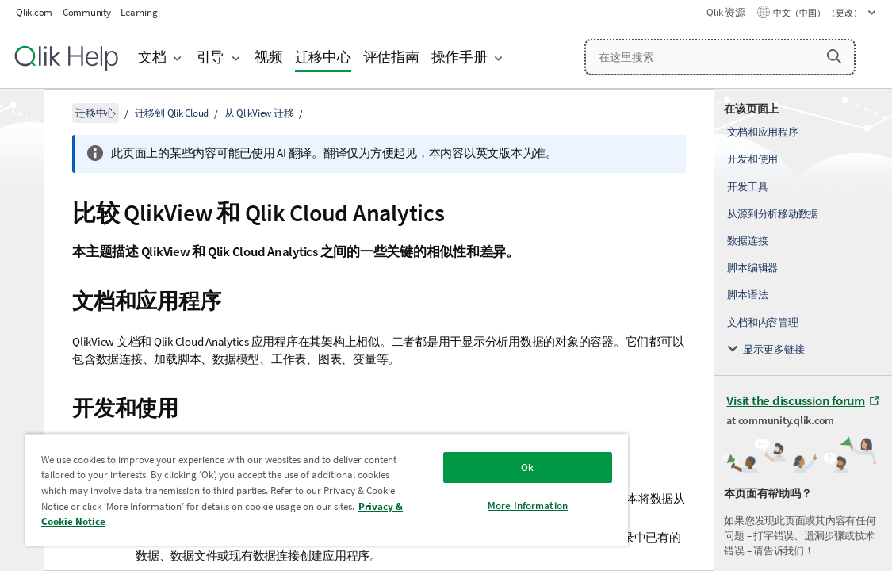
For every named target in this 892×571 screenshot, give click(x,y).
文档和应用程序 (762, 132)
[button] (834, 56)
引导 (211, 57)
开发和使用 (752, 159)
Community (87, 12)
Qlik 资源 (725, 12)
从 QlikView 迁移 (259, 113)
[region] (284, 490)
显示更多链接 (774, 349)
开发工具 (747, 187)
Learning (139, 12)
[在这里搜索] (720, 57)
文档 (152, 57)
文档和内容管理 (762, 322)
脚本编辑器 (752, 267)
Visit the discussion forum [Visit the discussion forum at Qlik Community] (795, 400)
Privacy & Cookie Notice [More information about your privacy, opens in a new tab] (268, 521)
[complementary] (803, 330)
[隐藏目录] (305, 113)
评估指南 (391, 57)
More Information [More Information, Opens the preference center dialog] (455, 505)
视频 (269, 57)
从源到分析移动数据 (772, 213)
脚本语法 (747, 294)
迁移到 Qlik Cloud (172, 113)
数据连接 (747, 240)
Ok (455, 467)
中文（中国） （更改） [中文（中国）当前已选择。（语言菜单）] (818, 12)
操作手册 (459, 57)
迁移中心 (323, 57)
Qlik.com (34, 12)
